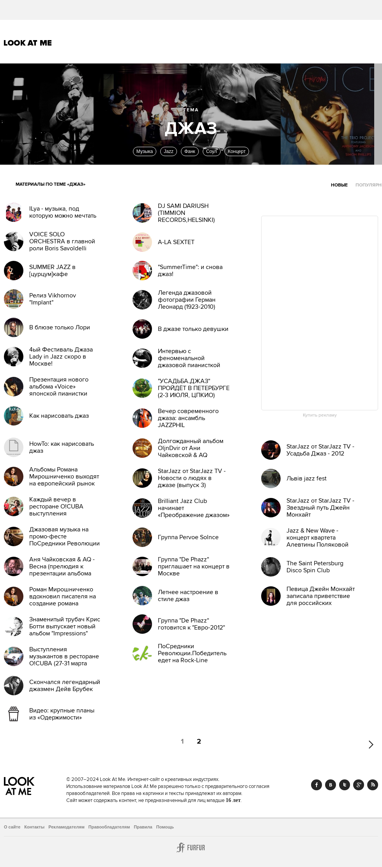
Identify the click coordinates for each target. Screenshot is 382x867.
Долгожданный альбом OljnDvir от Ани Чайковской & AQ (190, 448)
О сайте (12, 827)
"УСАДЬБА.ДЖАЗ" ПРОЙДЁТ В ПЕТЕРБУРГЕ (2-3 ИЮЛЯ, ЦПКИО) (194, 388)
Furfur (191, 847)
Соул (211, 151)
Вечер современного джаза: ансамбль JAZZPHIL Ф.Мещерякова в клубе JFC (191, 425)
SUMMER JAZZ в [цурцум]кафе (52, 271)
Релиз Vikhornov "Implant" (52, 299)
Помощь (165, 827)
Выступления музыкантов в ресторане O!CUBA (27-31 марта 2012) (64, 660)
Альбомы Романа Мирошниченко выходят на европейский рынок (64, 476)
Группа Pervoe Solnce (188, 537)
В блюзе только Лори (59, 327)
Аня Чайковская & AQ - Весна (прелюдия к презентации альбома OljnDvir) (62, 570)
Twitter (344, 784)
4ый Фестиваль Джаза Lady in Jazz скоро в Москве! (61, 356)
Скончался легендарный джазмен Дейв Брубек (64, 686)
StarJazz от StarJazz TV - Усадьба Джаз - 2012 (320, 450)
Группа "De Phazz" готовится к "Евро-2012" (191, 624)
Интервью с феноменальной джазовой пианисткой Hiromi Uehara (189, 362)
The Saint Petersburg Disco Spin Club (314, 567)
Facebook (316, 784)
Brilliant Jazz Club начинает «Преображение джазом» (194, 508)
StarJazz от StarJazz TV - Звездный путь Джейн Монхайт (320, 507)
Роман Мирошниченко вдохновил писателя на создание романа (62, 596)
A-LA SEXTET (176, 242)
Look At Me (28, 43)
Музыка (144, 151)
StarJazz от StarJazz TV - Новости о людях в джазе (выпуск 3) (192, 478)
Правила (143, 827)
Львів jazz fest (306, 478)
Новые (339, 185)
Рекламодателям (66, 827)
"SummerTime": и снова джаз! (190, 271)
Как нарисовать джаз (59, 415)
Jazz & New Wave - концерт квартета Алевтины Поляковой (317, 537)
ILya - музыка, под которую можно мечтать (62, 212)
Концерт (237, 151)
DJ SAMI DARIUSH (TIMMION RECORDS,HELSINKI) (186, 212)
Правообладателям (109, 827)
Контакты (34, 827)
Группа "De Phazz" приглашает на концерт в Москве (194, 566)
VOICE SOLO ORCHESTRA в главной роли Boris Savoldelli (62, 241)
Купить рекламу (320, 415)
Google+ (358, 784)
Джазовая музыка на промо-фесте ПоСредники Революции (64, 536)
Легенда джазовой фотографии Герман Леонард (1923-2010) (187, 299)
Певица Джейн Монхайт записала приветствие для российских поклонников (320, 600)
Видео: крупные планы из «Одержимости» (61, 714)
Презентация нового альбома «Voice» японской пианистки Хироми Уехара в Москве (65, 390)
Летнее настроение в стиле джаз (188, 596)
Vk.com (330, 784)
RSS (372, 784)
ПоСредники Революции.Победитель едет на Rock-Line (192, 653)
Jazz (168, 151)
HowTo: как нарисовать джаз (61, 447)
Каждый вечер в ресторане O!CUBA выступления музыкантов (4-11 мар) (59, 510)
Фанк (189, 151)
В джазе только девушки (193, 328)
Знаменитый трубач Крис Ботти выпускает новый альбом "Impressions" (64, 626)
